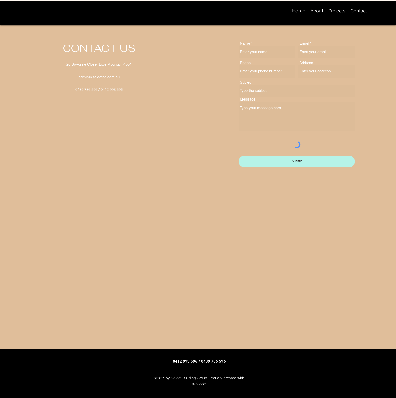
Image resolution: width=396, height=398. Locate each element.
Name (245, 43)
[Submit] (297, 161)
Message (247, 99)
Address (306, 63)
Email (304, 43)
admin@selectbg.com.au (99, 77)
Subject (246, 82)
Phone (245, 63)
